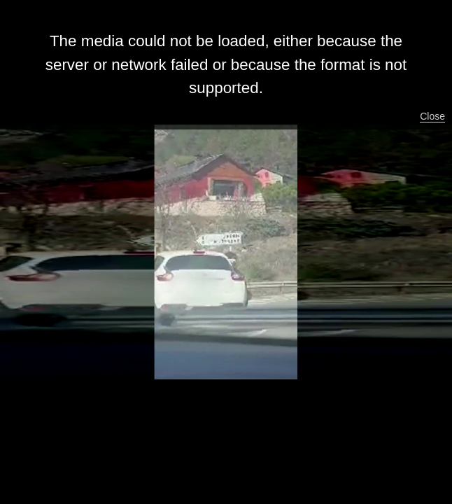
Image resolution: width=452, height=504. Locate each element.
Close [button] (432, 116)
